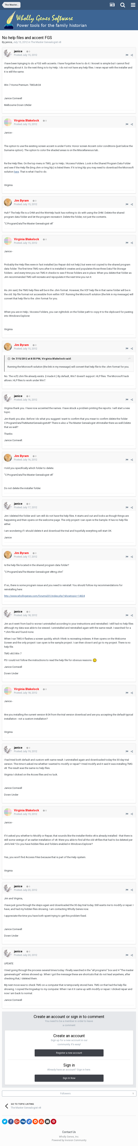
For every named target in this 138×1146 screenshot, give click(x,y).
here (16, 171)
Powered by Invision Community (69, 1140)
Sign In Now (69, 1078)
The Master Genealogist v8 (46, 42)
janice (8, 42)
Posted (25, 54)
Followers (65, 1093)
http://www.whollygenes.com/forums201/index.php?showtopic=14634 (44, 595)
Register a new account (69, 1053)
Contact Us (69, 1132)
